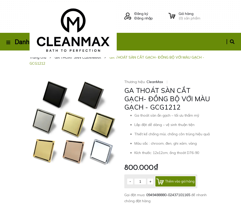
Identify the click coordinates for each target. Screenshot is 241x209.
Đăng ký (141, 13)
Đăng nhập (143, 18)
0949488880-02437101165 (168, 195)
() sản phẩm (195, 15)
